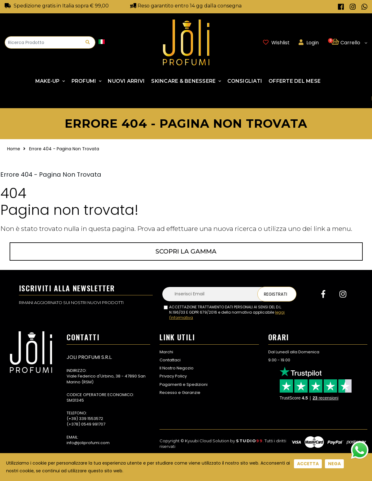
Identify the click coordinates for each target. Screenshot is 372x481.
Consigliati (244, 81)
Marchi (166, 352)
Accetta (308, 464)
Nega (334, 464)
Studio (249, 440)
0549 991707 (93, 424)
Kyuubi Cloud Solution (207, 440)
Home (13, 149)
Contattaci (170, 360)
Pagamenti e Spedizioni (184, 384)
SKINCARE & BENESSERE (183, 81)
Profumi (84, 81)
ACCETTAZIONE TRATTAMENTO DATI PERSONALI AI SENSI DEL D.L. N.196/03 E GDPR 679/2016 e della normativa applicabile (227, 312)
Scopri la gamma (186, 251)
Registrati (275, 294)
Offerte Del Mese (295, 81)
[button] (349, 42)
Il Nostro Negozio (177, 368)
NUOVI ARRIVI (126, 81)
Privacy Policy (173, 376)
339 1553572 (91, 418)
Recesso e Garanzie (180, 392)
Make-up (47, 81)
